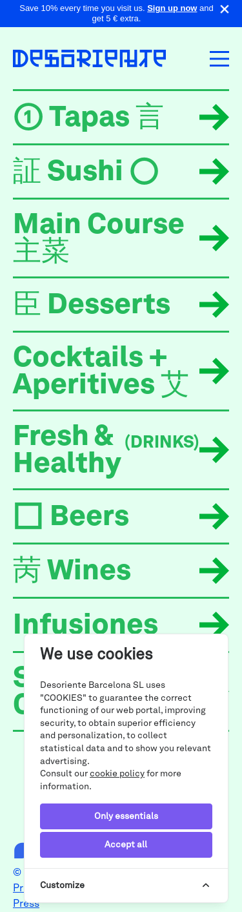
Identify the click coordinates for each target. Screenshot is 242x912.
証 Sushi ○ (86, 173)
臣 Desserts (91, 306)
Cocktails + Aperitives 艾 (101, 372)
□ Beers (71, 518)
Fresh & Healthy (106, 451)
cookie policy (117, 773)
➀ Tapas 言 (88, 119)
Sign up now (172, 8)
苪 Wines (72, 572)
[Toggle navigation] (219, 59)
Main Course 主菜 (99, 239)
